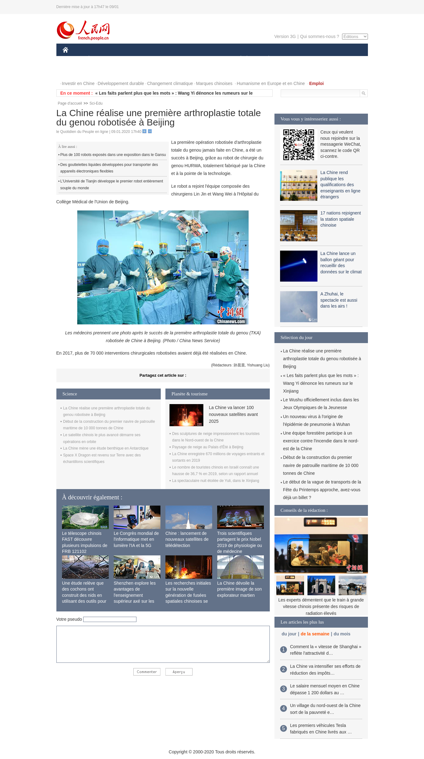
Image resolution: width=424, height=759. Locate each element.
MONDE (129, 58)
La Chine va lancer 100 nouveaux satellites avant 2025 (233, 414)
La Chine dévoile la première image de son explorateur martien (239, 589)
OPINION (346, 58)
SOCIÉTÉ (238, 58)
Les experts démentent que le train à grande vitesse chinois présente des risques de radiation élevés (321, 606)
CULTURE (210, 58)
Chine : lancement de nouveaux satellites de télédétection (187, 539)
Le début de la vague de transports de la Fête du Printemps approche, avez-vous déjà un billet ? (322, 489)
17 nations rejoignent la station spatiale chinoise (341, 219)
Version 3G (285, 36)
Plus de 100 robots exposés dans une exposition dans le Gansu (113, 155)
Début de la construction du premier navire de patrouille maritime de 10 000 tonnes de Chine (321, 465)
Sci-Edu (95, 103)
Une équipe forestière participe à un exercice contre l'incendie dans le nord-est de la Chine (321, 441)
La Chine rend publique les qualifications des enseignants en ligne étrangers (340, 184)
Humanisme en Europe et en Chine (271, 83)
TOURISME (317, 58)
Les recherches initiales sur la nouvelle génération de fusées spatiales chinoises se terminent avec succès (188, 595)
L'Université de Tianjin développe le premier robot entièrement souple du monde (111, 184)
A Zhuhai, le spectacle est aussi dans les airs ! (339, 300)
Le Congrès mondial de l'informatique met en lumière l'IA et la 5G (136, 539)
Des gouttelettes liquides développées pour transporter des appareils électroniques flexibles (109, 168)
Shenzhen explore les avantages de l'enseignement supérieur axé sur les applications (135, 595)
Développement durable (121, 83)
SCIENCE (182, 58)
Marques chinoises (214, 83)
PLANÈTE (266, 58)
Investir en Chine (78, 83)
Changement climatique (170, 83)
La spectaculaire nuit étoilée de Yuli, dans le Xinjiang (215, 480)
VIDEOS (100, 71)
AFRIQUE (155, 58)
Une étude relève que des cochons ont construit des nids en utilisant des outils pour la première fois (84, 595)
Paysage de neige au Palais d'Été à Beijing (207, 447)
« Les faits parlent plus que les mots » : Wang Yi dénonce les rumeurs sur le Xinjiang (321, 383)
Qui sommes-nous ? (319, 36)
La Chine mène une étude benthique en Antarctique (106, 448)
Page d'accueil (70, 103)
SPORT (290, 58)
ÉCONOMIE (100, 58)
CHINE (73, 58)
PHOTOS (75, 71)
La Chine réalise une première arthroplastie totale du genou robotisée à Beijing (322, 358)
